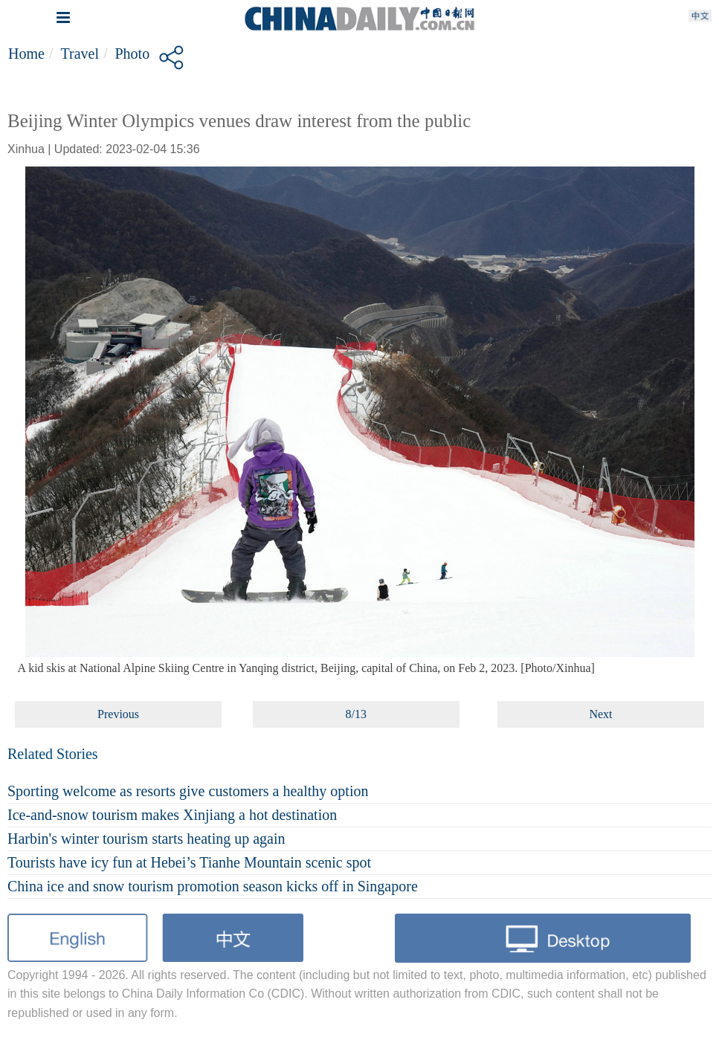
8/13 (355, 714)
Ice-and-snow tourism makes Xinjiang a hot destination (172, 815)
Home (26, 53)
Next (600, 714)
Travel (79, 53)
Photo (132, 53)
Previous (118, 714)
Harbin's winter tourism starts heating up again (146, 838)
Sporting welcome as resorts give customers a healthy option (187, 791)
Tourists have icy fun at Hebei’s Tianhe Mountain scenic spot (189, 862)
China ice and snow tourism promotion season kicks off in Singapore (212, 886)
